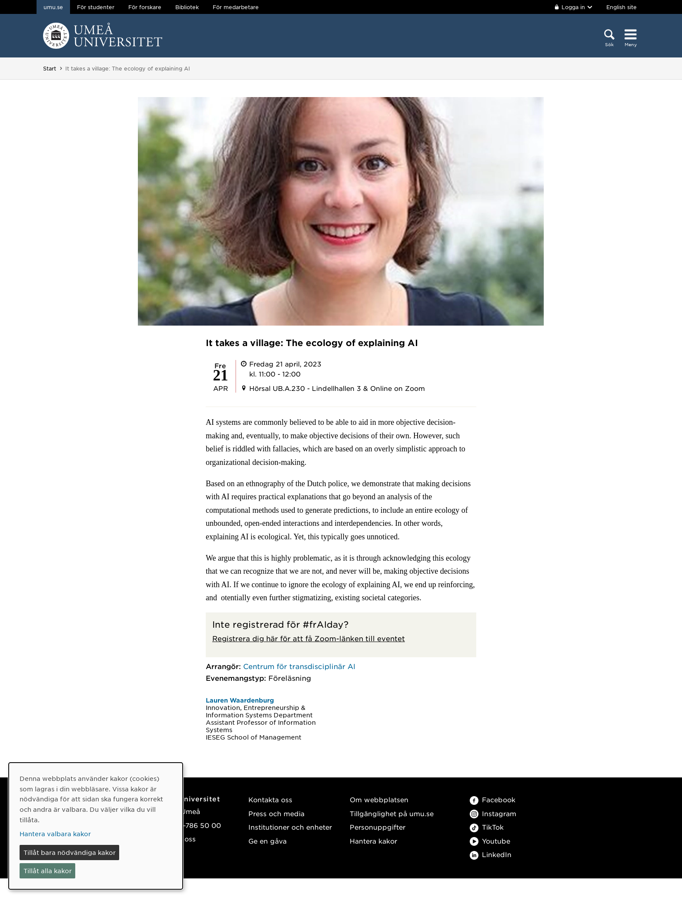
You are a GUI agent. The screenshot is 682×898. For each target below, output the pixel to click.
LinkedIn (491, 854)
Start (49, 68)
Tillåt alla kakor (47, 870)
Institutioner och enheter (290, 827)
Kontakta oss (270, 799)
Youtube (490, 841)
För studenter (95, 6)
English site (621, 6)
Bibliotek (187, 6)
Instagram (493, 813)
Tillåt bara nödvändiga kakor (69, 852)
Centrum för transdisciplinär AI (299, 666)
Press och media (276, 813)
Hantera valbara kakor (55, 833)
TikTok (487, 827)
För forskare (144, 6)
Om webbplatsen (379, 799)
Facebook (492, 799)
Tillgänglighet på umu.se (392, 813)
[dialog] (96, 826)
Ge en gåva (267, 841)
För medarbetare (236, 6)
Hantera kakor (373, 841)
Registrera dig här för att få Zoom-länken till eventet (308, 638)
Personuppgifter (377, 827)
